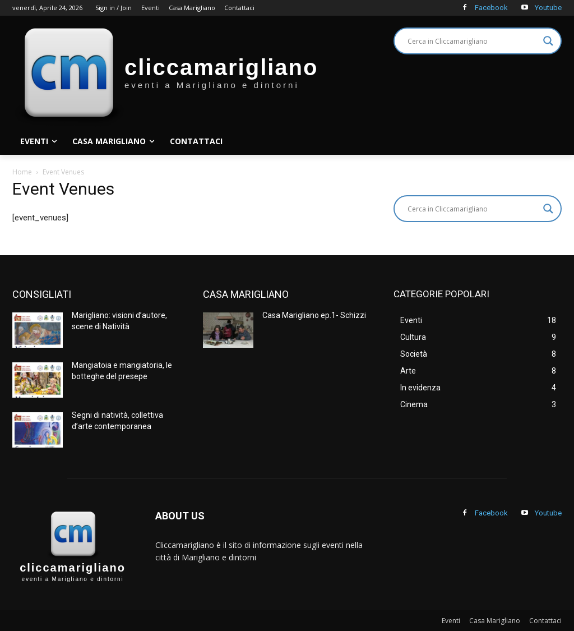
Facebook (491, 7)
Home (22, 172)
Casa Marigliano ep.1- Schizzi (314, 315)
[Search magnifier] (548, 41)
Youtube (548, 7)
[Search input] (473, 41)
